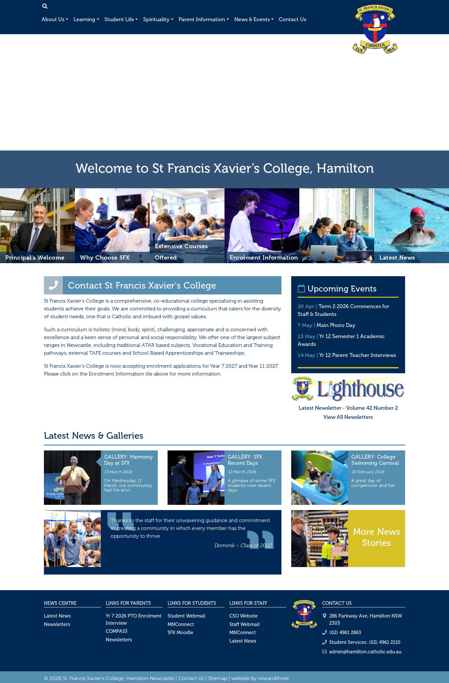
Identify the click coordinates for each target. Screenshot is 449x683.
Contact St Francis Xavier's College (142, 285)
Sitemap (217, 678)
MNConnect (181, 624)
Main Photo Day (336, 325)
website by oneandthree (260, 678)
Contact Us (292, 19)
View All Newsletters (348, 417)
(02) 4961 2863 (345, 632)
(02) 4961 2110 (385, 642)
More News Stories (377, 537)
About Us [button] (53, 19)
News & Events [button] (252, 19)
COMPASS (117, 631)
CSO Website (243, 616)
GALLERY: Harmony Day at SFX (128, 460)
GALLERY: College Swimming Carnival (375, 460)
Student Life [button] (119, 19)
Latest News (57, 616)
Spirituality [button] (156, 19)
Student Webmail (186, 616)
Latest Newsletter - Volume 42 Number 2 (348, 408)
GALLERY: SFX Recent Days (245, 460)
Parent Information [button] (202, 19)
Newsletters (57, 624)
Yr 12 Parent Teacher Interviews (357, 355)
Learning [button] (84, 19)
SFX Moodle (180, 632)
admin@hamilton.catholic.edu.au (365, 652)
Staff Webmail (244, 624)
